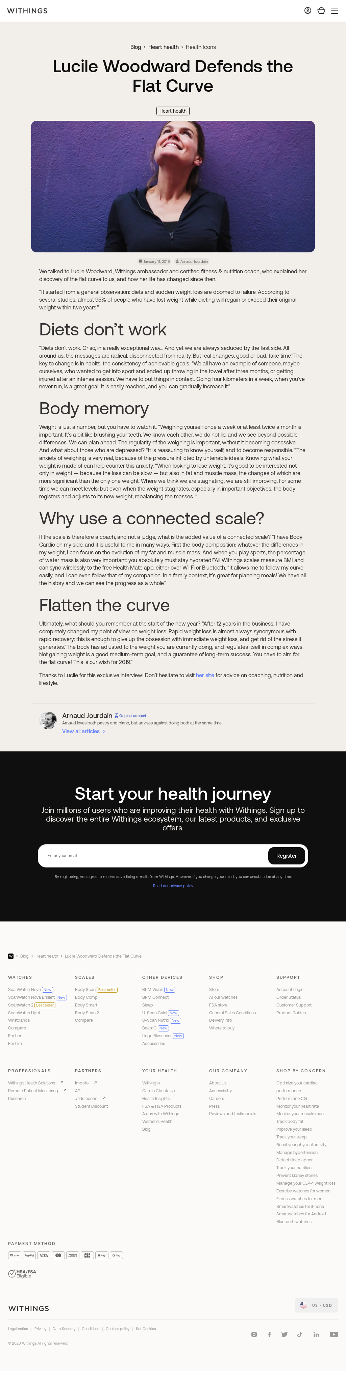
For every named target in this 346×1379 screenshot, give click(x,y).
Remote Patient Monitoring (33, 1090)
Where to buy (221, 1027)
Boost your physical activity (301, 1144)
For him (15, 1043)
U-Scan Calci (160, 1012)
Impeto (82, 1082)
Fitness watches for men (299, 1198)
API (78, 1090)
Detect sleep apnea (295, 1159)
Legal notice (18, 1329)
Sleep (147, 1005)
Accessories (153, 1043)
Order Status (288, 997)
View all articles (81, 731)
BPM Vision (158, 989)
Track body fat (289, 1121)
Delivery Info (220, 1020)
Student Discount (91, 1106)
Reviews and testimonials (232, 1113)
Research (17, 1098)
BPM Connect (155, 997)
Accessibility (220, 1090)
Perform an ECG (291, 1098)
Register (286, 856)
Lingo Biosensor (163, 1035)
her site (205, 675)
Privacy (40, 1329)
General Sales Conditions (232, 1012)
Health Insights (156, 1098)
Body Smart (86, 1005)
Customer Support (294, 1005)
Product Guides (291, 1012)
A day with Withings (160, 1113)
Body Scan (96, 989)
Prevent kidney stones (297, 1175)
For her (14, 1035)
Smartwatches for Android (301, 1213)
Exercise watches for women (303, 1190)
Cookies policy (117, 1329)
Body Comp (86, 997)
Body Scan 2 (87, 1012)
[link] (316, 1305)
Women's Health (157, 1121)
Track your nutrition (294, 1167)
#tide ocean (86, 1098)
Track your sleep (291, 1136)
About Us (217, 1082)
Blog (135, 47)
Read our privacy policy (173, 885)
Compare (17, 1027)
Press (214, 1106)
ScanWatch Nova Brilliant (37, 997)
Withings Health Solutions (31, 1082)
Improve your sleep (294, 1129)
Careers (216, 1098)
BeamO (155, 1027)
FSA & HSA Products (161, 1106)
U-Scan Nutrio (161, 1020)
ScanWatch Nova (30, 989)
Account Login (289, 989)
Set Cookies (146, 1329)
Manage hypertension (297, 1152)
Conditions (90, 1329)
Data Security (64, 1329)
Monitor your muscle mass (300, 1113)
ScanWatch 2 (31, 1005)
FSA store (218, 1005)
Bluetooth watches (294, 1221)
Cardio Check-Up (158, 1090)
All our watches (223, 997)
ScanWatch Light (24, 1012)
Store (214, 989)
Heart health (163, 47)
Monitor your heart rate (297, 1106)
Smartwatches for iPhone (300, 1206)
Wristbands (19, 1020)
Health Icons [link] (201, 47)
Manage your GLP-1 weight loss (306, 1183)
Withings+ (151, 1082)
